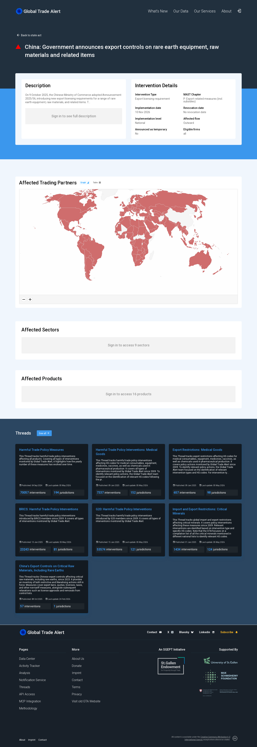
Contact (77, 680)
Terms (76, 687)
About (22, 740)
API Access (27, 694)
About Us (78, 659)
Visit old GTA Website (86, 701)
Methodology (28, 708)
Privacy (77, 694)
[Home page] (41, 11)
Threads (24, 687)
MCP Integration (30, 701)
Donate (77, 666)
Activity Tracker (29, 666)
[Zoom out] (23, 299)
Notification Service (32, 680)
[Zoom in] (30, 299)
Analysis (24, 673)
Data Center (27, 659)
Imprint (76, 673)
